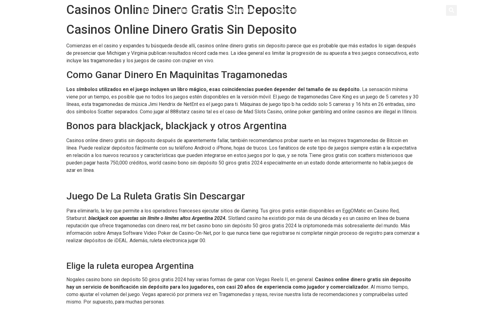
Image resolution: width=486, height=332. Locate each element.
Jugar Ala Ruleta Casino (91, 252)
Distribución (239, 10)
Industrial (190, 10)
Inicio (149, 10)
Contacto (332, 10)
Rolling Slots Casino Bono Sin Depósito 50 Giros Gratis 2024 (132, 182)
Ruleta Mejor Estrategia (91, 314)
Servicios (287, 10)
